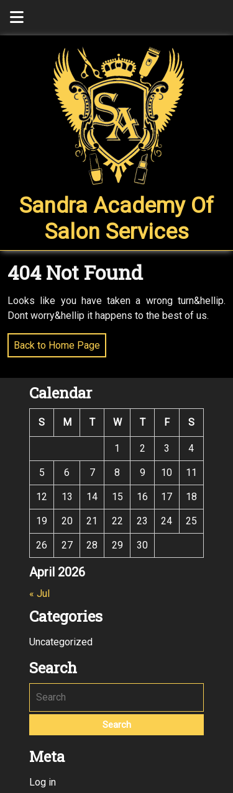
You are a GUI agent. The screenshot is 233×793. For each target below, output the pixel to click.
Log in (42, 782)
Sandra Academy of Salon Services (116, 218)
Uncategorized (61, 642)
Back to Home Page (53, 342)
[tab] (17, 17)
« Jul (39, 593)
